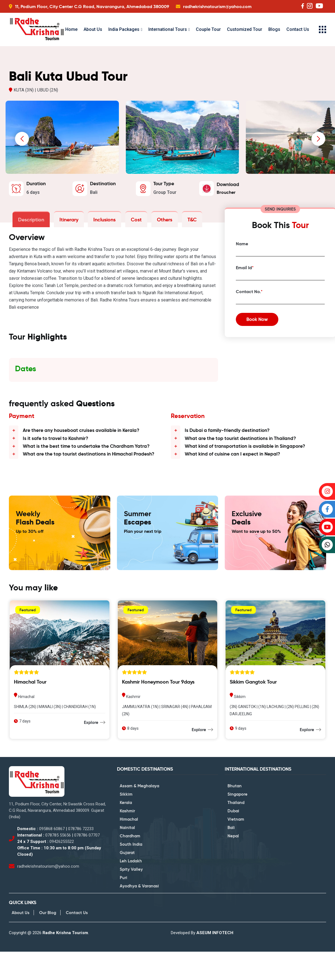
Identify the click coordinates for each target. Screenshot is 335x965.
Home (71, 29)
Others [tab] (158, 221)
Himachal (129, 832)
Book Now (261, 324)
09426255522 (61, 854)
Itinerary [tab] (66, 221)
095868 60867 (52, 841)
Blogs (274, 29)
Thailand (236, 816)
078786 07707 (87, 848)
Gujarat (127, 866)
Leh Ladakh (131, 874)
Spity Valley (131, 882)
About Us (93, 29)
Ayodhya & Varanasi (139, 899)
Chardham (130, 849)
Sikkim (126, 807)
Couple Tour (208, 29)
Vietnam (236, 832)
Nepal (233, 849)
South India (131, 857)
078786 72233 (81, 841)
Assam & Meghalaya (139, 799)
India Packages (123, 29)
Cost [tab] (131, 221)
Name (242, 246)
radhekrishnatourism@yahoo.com (217, 6)
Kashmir (127, 824)
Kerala (126, 816)
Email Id (245, 270)
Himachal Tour (30, 695)
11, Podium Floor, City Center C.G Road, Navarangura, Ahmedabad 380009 (92, 6)
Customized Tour (244, 29)
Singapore (238, 807)
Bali (231, 841)
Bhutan (235, 799)
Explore (91, 735)
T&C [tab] (184, 221)
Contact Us (297, 29)
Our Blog (47, 926)
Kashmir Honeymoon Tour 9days (158, 695)
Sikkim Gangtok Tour (253, 695)
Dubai (233, 824)
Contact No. (249, 294)
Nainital (127, 841)
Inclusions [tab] (101, 221)
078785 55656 (58, 848)
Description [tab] (30, 221)
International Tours (167, 29)
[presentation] (22, 141)
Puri (123, 891)
